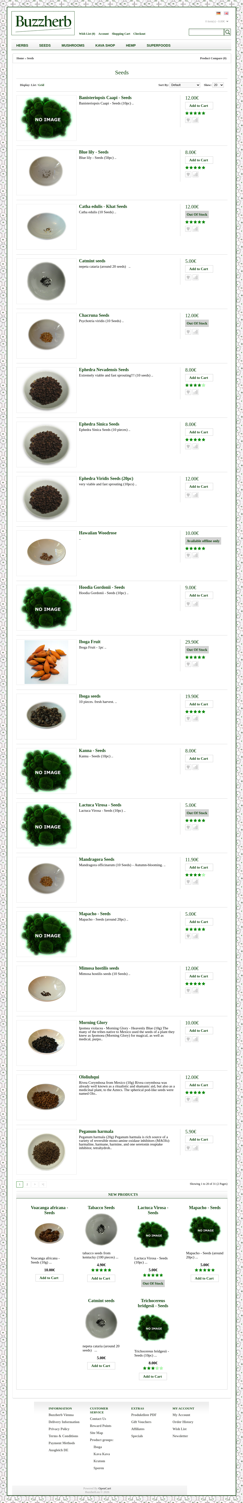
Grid (41, 85)
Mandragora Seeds (96, 859)
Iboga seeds (90, 696)
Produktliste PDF (143, 1415)
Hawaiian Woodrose (98, 532)
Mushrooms (72, 45)
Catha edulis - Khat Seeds (103, 206)
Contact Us (98, 1419)
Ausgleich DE (58, 1450)
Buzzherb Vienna (61, 1415)
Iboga (98, 1447)
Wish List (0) (87, 33)
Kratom (99, 1461)
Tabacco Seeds (101, 1207)
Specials (137, 1436)
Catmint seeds (92, 260)
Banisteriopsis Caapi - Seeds (105, 97)
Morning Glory (93, 1022)
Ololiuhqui (89, 1077)
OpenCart (104, 1488)
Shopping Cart (121, 33)
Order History (183, 1422)
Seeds (45, 45)
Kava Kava (102, 1454)
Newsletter (180, 1436)
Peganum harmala (96, 1131)
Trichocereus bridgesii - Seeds (153, 1303)
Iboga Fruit (90, 641)
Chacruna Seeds (94, 315)
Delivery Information (64, 1422)
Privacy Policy (59, 1429)
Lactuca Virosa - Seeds (100, 805)
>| (43, 1184)
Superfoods (159, 45)
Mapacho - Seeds (95, 913)
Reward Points (100, 1426)
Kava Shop (105, 45)
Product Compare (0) (213, 58)
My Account (181, 1415)
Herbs (22, 45)
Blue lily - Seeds (94, 152)
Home (20, 58)
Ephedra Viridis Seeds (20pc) (106, 478)
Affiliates (137, 1429)
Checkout (139, 33)
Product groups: (101, 1440)
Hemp (131, 45)
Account (103, 33)
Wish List (180, 1429)
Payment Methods (62, 1443)
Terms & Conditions (63, 1436)
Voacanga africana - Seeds (49, 1210)
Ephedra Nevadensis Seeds (104, 369)
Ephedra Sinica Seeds (99, 424)
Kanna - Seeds (92, 750)
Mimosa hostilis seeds (99, 968)
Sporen (99, 1468)
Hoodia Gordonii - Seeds (102, 587)
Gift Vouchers (141, 1422)
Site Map (96, 1433)
